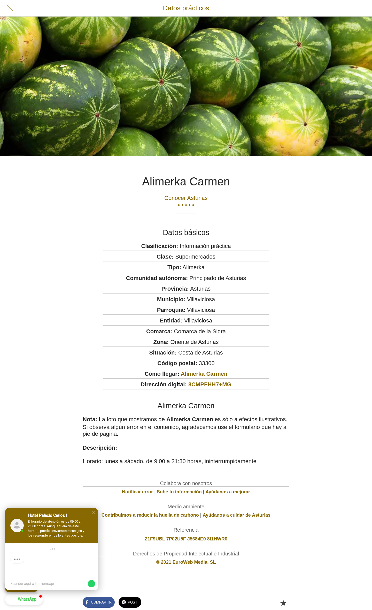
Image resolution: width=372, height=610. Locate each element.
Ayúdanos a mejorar (228, 491)
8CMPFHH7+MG (209, 384)
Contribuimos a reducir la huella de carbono (150, 515)
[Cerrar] (10, 8)
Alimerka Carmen (204, 374)
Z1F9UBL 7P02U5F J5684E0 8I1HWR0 (186, 538)
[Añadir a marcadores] (283, 603)
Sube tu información (179, 491)
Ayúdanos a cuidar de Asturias (237, 515)
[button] (93, 512)
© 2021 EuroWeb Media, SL (186, 562)
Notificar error (137, 491)
